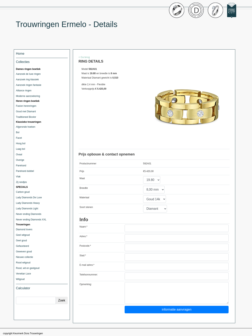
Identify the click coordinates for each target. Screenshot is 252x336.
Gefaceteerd (22, 246)
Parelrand (21, 165)
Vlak (18, 176)
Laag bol (20, 149)
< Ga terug (84, 57)
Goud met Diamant (26, 111)
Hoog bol (20, 143)
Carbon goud (23, 192)
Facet (19, 138)
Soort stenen (86, 207)
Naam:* (83, 226)
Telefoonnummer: (89, 274)
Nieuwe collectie (24, 257)
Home (20, 53)
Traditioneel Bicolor (26, 117)
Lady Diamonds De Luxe (29, 197)
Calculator (23, 288)
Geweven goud (24, 251)
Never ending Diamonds (28, 214)
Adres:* (83, 236)
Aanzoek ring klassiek (27, 79)
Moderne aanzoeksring (28, 96)
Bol (17, 132)
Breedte (84, 188)
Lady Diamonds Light (27, 208)
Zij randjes (21, 182)
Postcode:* (85, 245)
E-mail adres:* (87, 265)
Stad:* (83, 255)
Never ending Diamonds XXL (31, 219)
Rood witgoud (23, 262)
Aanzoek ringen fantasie (28, 85)
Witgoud (20, 279)
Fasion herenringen (26, 106)
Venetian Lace (23, 273)
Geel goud (21, 240)
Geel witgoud (23, 235)
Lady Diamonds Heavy (28, 203)
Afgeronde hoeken (25, 126)
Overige (20, 160)
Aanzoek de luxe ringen (28, 74)
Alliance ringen (24, 90)
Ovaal (19, 154)
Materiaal (84, 197)
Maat (82, 178)
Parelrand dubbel (25, 171)
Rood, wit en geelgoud (27, 268)
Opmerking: (86, 284)
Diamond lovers (24, 229)
